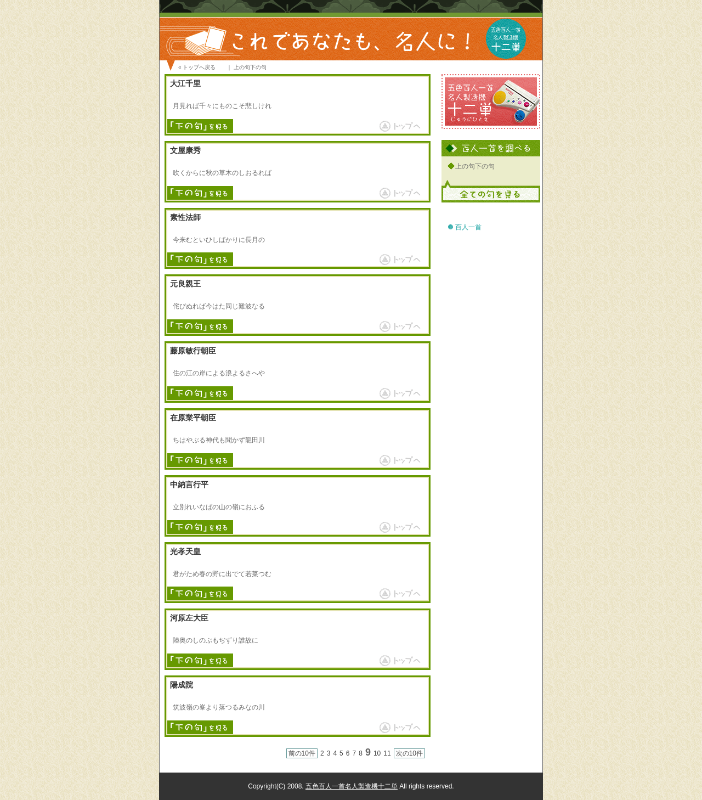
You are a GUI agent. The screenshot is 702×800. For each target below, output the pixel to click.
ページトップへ (398, 126)
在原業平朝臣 (193, 418)
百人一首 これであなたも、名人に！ (351, 24)
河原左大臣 (189, 618)
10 (377, 753)
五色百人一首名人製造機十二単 (351, 786)
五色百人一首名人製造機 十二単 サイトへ (490, 101)
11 (386, 753)
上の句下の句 (475, 166)
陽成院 (181, 685)
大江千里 (185, 84)
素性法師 (185, 217)
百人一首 (468, 227)
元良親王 (185, 284)
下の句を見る (200, 126)
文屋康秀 (185, 151)
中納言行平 (189, 485)
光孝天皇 (185, 552)
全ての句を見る (490, 190)
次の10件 (409, 753)
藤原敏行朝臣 (193, 351)
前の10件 (301, 753)
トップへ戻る (199, 67)
